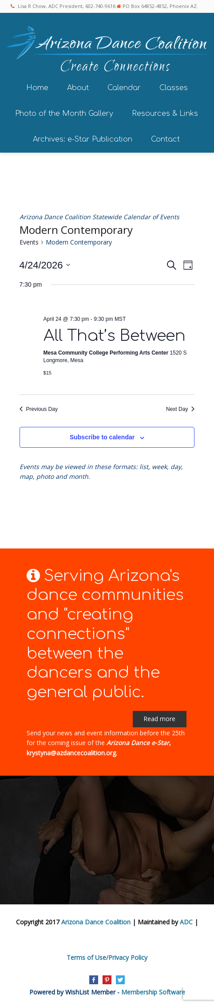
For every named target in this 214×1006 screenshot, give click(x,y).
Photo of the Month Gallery (64, 114)
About (78, 88)
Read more (159, 718)
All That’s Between (115, 335)
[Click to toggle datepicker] (45, 265)
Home (37, 88)
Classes (173, 88)
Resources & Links (165, 114)
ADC (186, 922)
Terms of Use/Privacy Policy (107, 957)
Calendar (124, 88)
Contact (165, 139)
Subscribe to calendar (102, 437)
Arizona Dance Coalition (96, 922)
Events (29, 242)
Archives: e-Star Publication (82, 139)
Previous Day (39, 409)
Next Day (180, 409)
